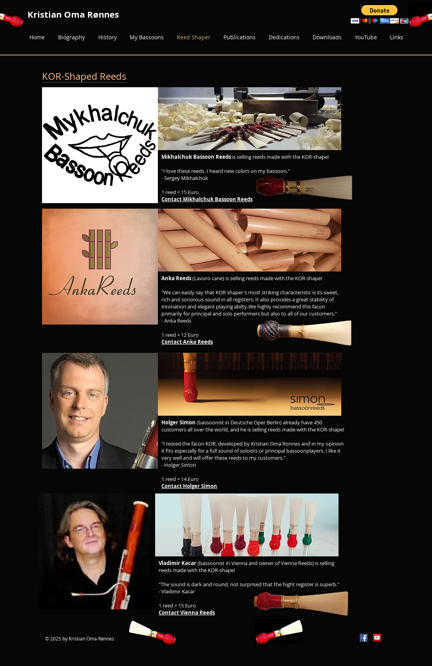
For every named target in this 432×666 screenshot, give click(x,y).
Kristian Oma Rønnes (73, 14)
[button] (379, 14)
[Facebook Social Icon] (364, 638)
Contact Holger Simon (189, 486)
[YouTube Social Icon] (377, 638)
